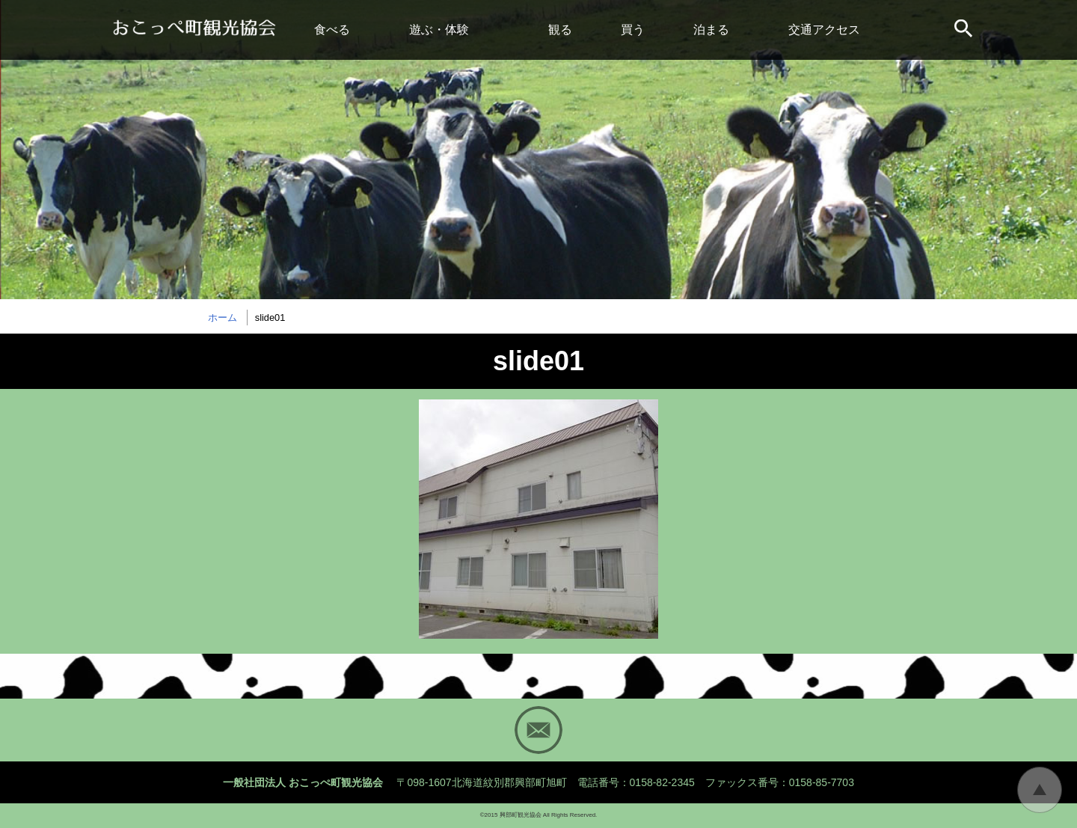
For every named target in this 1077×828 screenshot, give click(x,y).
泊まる (711, 29)
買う (633, 29)
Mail (538, 730)
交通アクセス (824, 29)
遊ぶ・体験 (439, 29)
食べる (332, 29)
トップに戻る (1039, 790)
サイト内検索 (964, 30)
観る (560, 29)
